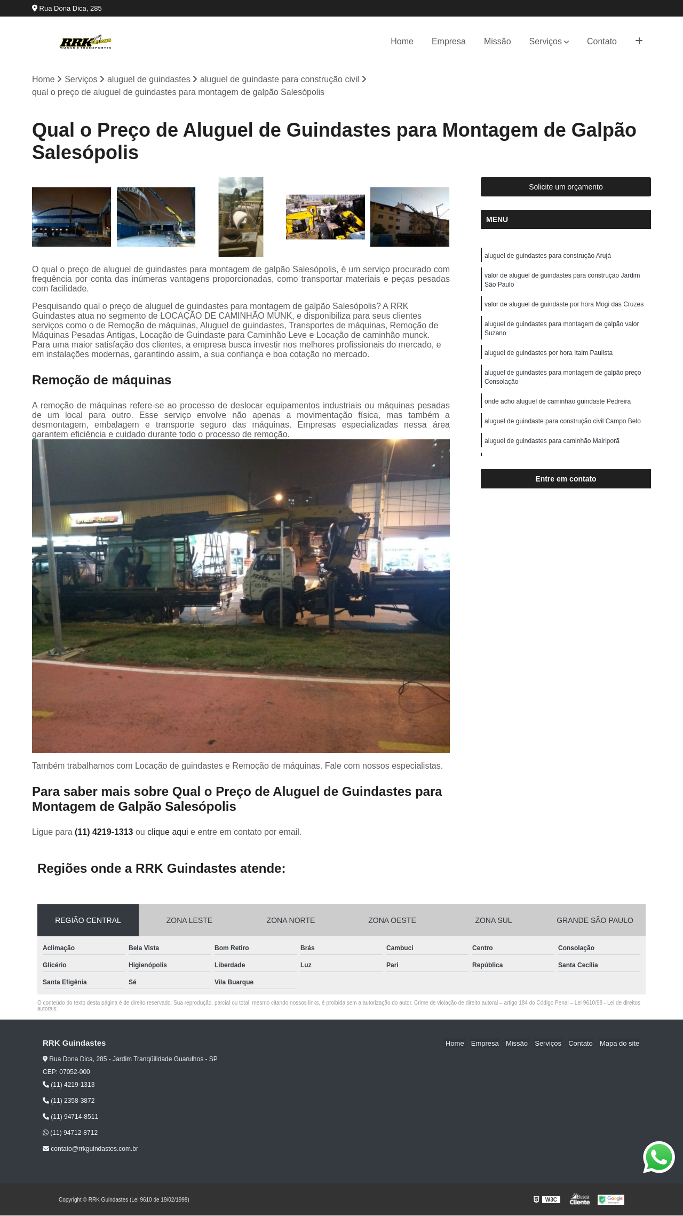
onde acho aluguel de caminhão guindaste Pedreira (558, 406)
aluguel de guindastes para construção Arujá (548, 256)
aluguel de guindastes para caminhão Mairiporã (552, 447)
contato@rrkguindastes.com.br (90, 1149)
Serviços (545, 41)
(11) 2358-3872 (68, 1101)
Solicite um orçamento (566, 187)
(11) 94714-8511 (70, 1117)
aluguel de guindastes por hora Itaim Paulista (549, 356)
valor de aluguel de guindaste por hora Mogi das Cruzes (564, 306)
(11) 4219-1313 (105, 831)
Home (402, 41)
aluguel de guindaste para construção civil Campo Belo (563, 427)
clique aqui (167, 831)
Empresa (449, 41)
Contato (602, 41)
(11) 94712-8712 (70, 1133)
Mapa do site (620, 1043)
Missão (497, 41)
